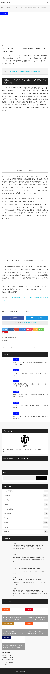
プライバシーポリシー (7, 657)
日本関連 (26, 518)
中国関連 (26, 505)
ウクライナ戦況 (26, 495)
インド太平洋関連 (26, 491)
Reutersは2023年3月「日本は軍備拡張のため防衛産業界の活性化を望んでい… (30, 594)
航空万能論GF (23, 671)
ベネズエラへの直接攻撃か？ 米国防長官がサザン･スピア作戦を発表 (30, 374)
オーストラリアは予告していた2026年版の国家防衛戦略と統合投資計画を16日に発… (30, 572)
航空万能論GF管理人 (13, 337)
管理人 (25, 446)
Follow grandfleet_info (28, 323)
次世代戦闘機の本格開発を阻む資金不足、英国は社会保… (28, 557)
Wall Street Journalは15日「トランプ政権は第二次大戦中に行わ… (28, 548)
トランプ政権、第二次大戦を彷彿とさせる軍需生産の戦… (28, 546)
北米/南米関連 (26, 514)
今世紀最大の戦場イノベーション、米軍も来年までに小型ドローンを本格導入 (30, 406)
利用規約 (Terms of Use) (8, 655)
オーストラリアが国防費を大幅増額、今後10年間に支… (28, 568)
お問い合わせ (5, 664)
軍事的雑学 (26, 532)
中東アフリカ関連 (26, 509)
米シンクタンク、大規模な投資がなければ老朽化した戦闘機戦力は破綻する (30, 417)
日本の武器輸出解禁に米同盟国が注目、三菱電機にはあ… (28, 591)
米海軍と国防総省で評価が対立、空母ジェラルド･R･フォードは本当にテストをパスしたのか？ (30, 385)
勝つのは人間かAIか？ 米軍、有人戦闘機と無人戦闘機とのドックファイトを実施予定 (30, 396)
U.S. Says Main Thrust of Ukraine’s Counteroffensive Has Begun (24, 71)
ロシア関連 (26, 500)
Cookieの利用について (7, 660)
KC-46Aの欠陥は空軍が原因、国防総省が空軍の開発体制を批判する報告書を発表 (30, 363)
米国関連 (4, 13)
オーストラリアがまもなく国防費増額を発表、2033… (27, 580)
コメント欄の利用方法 (7, 662)
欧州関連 (26, 523)
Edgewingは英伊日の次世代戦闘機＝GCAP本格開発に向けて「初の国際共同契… (30, 560)
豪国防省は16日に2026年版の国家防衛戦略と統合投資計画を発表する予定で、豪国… (30, 583)
